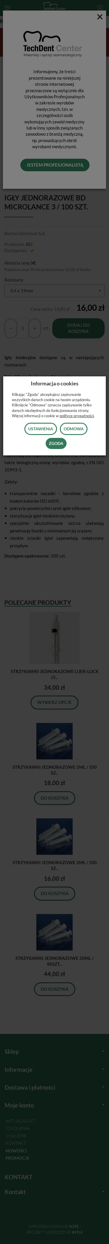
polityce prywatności (77, 415)
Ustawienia (40, 428)
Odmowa (74, 428)
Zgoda (56, 443)
